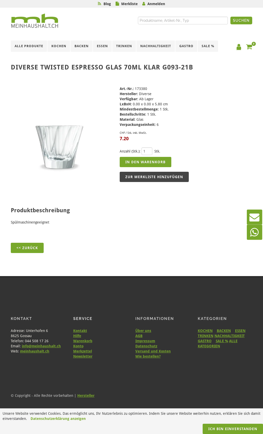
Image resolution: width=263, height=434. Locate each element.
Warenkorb (82, 341)
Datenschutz (146, 346)
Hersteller (86, 395)
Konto (78, 346)
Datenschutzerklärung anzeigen (58, 419)
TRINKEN (205, 336)
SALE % (222, 341)
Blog (107, 4)
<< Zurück (27, 248)
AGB (139, 336)
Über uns (143, 331)
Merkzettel (82, 351)
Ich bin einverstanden (232, 429)
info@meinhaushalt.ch (41, 346)
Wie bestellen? (148, 356)
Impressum (145, 341)
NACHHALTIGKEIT (229, 336)
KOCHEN (205, 331)
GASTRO (205, 341)
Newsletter (82, 356)
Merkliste (129, 4)
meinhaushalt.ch (34, 351)
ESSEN (240, 331)
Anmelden (156, 4)
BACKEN (224, 331)
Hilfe (77, 336)
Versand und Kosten (153, 351)
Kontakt (80, 331)
